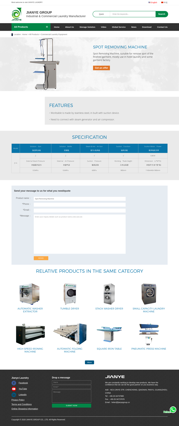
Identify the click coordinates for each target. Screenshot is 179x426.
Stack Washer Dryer (109, 308)
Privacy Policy (18, 400)
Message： (25, 216)
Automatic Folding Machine (69, 350)
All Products (34, 34)
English (152, 2)
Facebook (23, 383)
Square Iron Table (109, 348)
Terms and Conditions (22, 404)
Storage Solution (87, 27)
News (133, 27)
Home (57, 27)
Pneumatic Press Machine (148, 348)
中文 (164, 2)
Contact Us (162, 27)
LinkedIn (23, 395)
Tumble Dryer (69, 308)
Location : (18, 34)
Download (147, 27)
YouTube (23, 389)
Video (103, 27)
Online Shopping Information (25, 409)
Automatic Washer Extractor (30, 310)
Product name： (23, 198)
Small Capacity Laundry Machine (149, 310)
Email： (27, 210)
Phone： (26, 204)
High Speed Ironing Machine (30, 350)
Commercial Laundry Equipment (54, 34)
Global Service (119, 27)
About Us (69, 27)
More (89, 362)
